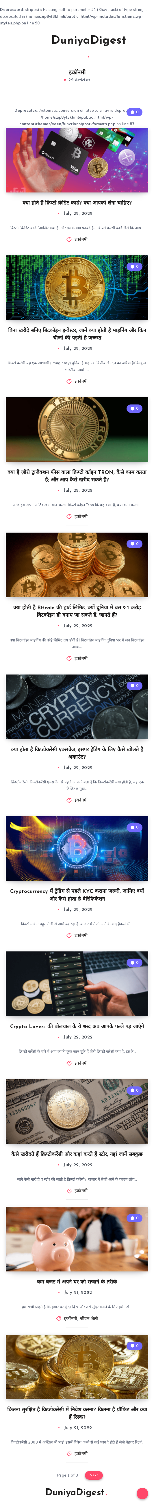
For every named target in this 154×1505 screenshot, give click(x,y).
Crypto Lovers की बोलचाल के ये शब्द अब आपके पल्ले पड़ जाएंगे (77, 1027)
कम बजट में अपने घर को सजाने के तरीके (77, 1282)
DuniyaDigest (88, 46)
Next (94, 1475)
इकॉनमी (81, 240)
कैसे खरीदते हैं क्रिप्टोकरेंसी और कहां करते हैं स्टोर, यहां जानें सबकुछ (77, 1154)
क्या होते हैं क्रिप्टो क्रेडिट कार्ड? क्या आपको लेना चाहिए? (77, 203)
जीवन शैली (89, 1319)
